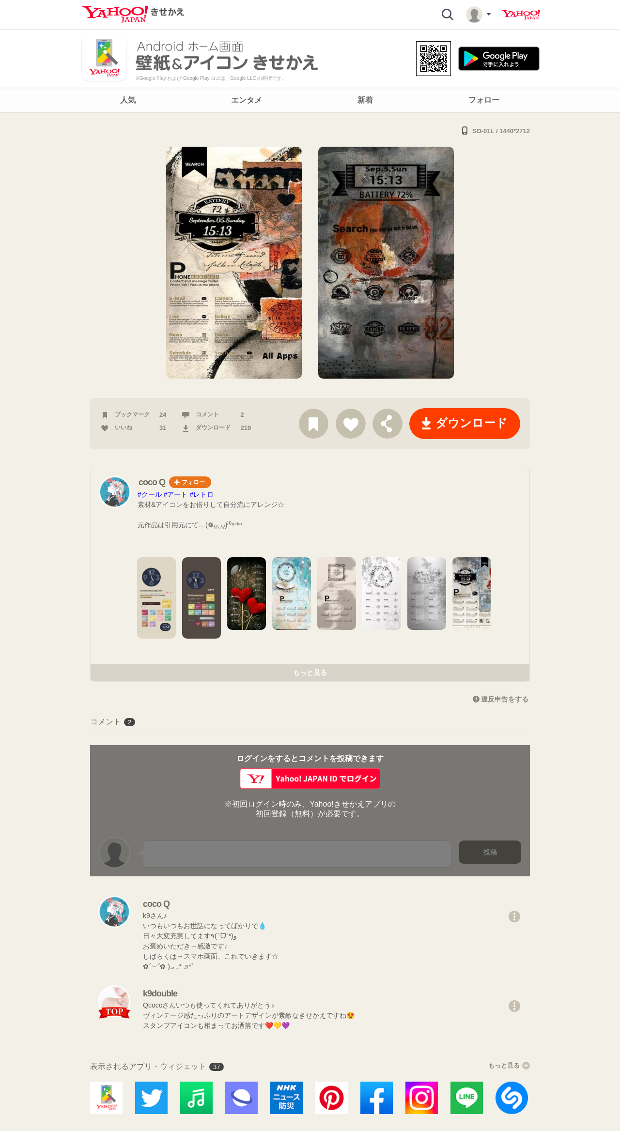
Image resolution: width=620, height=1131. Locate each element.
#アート (176, 494)
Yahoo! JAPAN (521, 15)
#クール (150, 494)
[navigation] (310, 100)
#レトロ (201, 494)
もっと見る (310, 672)
